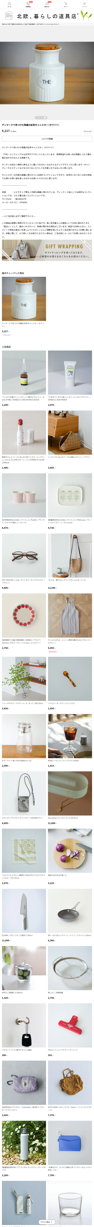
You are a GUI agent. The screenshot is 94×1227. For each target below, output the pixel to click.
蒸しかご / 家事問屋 (55, 992)
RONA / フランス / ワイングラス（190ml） (63, 760)
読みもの (47, 6)
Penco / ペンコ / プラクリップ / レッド (63, 1050)
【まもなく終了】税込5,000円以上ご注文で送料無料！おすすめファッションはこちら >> (30, 24)
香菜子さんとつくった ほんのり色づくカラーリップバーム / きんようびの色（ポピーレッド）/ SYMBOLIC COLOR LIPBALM (23, 460)
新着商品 (28, 6)
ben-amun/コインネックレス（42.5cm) (63, 818)
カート (66, 6)
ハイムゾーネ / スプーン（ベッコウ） (61, 703)
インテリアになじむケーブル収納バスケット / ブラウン (69, 457)
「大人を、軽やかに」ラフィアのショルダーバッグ (67, 580)
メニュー (84, 6)
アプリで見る (45, 1222)
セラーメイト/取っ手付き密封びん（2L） (17, 760)
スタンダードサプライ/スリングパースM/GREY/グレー (23, 818)
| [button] (39, 117)
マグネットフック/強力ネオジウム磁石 (17, 1050)
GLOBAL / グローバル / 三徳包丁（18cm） (17, 935)
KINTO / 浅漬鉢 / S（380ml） (12, 992)
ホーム (9, 6)
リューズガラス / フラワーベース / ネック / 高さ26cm (22, 703)
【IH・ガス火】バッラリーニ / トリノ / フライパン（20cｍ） (69, 935)
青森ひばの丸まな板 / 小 (57, 875)
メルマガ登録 (47, 139)
